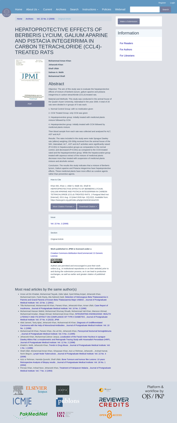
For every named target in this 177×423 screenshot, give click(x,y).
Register (162, 3)
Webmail (120, 9)
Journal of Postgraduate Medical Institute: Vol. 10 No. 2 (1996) (59, 308)
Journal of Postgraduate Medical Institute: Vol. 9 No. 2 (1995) (48, 334)
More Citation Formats (63, 206)
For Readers (126, 43)
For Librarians (127, 55)
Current (47, 9)
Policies (106, 9)
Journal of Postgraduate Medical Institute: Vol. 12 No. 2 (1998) (47, 342)
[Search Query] (145, 9)
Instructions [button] (90, 9)
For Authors (126, 49)
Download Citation (88, 206)
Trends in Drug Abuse (59, 345)
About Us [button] (32, 9)
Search (74, 9)
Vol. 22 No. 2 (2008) (45, 19)
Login (172, 3)
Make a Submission (128, 21)
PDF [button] (30, 104)
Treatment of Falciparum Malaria (74, 368)
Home (18, 9)
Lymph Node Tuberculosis (44, 354)
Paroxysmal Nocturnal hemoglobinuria (94, 331)
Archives (61, 9)
